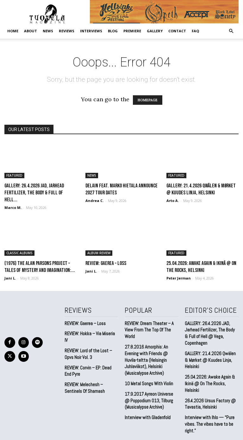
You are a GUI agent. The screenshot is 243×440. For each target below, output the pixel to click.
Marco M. (13, 207)
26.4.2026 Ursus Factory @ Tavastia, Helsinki (208, 390)
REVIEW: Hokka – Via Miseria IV (90, 332)
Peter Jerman (178, 278)
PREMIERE (132, 30)
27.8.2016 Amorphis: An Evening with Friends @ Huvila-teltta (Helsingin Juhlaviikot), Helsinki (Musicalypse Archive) (151, 347)
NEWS (48, 30)
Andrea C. (94, 200)
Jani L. (10, 278)
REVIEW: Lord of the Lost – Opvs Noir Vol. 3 (87, 345)
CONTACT (177, 30)
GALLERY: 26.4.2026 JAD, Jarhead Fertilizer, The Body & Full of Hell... (34, 193)
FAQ (195, 30)
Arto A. (172, 200)
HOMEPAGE (148, 100)
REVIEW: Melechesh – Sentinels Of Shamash (84, 377)
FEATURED (14, 175)
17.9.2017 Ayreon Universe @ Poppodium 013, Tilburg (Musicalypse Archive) (150, 381)
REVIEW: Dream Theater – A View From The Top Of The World (151, 325)
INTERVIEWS (91, 30)
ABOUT (30, 30)
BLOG (113, 30)
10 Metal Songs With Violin (147, 365)
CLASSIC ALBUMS (19, 253)
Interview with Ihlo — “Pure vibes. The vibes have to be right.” (208, 409)
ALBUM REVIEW (98, 253)
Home (12, 30)
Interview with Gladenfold (146, 397)
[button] (231, 31)
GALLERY (155, 30)
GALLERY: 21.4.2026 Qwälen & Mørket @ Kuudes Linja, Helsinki (209, 355)
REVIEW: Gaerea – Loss (105, 263)
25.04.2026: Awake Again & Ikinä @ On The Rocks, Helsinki (211, 374)
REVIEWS (66, 30)
